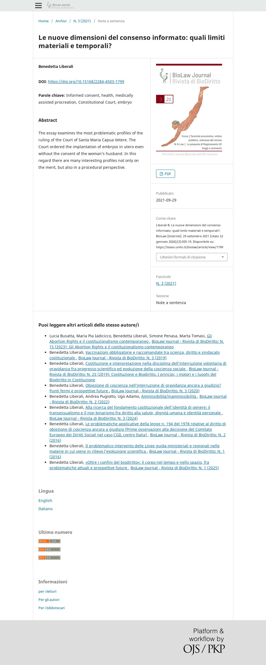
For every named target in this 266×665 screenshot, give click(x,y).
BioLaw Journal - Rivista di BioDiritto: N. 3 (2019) (122, 357)
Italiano (45, 508)
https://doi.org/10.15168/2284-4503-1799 (86, 81)
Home (43, 20)
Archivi (61, 20)
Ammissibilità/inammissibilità (169, 396)
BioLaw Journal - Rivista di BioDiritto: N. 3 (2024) (93, 418)
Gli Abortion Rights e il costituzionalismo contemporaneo (130, 338)
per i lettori (47, 591)
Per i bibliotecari (51, 607)
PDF (167, 173)
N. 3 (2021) (82, 20)
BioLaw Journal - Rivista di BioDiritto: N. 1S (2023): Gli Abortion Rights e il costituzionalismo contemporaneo (136, 344)
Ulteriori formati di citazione (183, 257)
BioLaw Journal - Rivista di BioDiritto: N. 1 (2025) (175, 467)
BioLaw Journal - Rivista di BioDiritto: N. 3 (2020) (155, 390)
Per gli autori (48, 599)
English (45, 500)
